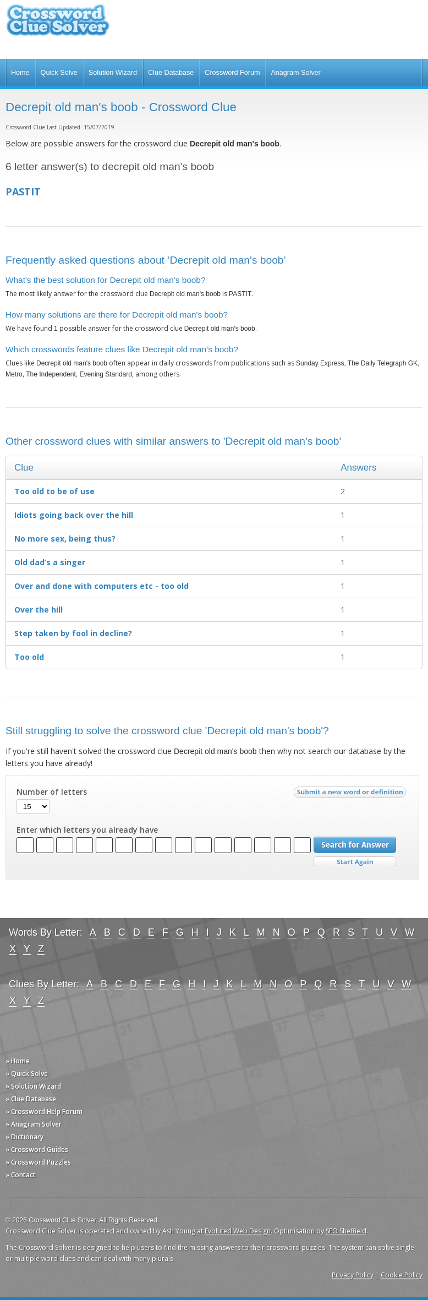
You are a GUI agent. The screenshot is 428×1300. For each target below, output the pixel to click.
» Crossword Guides (37, 1149)
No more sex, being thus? (65, 538)
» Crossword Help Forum (44, 1111)
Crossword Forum (232, 73)
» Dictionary (24, 1136)
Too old (29, 657)
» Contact (21, 1174)
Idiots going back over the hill (73, 515)
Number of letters (52, 792)
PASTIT (23, 191)
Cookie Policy (401, 1275)
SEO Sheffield (346, 1231)
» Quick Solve (27, 1073)
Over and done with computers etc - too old (101, 586)
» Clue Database (31, 1099)
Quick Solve (59, 73)
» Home (18, 1061)
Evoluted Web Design (238, 1231)
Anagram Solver (295, 73)
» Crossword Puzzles (38, 1162)
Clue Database (171, 73)
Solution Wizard (113, 73)
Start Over (355, 862)
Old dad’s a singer (49, 562)
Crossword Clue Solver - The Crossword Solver (58, 25)
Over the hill (38, 609)
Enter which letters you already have (87, 830)
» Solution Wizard (33, 1086)
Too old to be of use (54, 491)
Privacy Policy (353, 1275)
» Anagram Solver (34, 1124)
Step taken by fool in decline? (73, 633)
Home (20, 73)
